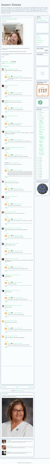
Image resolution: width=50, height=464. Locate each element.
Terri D (6, 181)
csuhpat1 (6, 243)
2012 (39, 171)
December (41, 112)
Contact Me (39, 38)
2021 (39, 157)
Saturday (40, 125)
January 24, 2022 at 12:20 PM (16, 100)
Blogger (30, 462)
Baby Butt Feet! (9, 445)
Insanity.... (8, 451)
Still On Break (41, 152)
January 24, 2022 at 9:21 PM (17, 139)
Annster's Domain (11, 4)
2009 (39, 176)
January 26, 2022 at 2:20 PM (17, 305)
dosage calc (7, 63)
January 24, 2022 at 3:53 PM (20, 147)
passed (10, 63)
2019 (39, 160)
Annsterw (9, 76)
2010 (39, 174)
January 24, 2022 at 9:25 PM (17, 123)
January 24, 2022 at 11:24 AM (13, 85)
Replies (7, 74)
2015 (39, 166)
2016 (39, 165)
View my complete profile (41, 20)
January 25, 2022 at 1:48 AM (13, 258)
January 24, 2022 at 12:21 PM (13, 115)
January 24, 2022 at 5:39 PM (12, 181)
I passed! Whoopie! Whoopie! (41, 121)
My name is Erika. (8, 228)
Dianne (6, 336)
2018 (39, 161)
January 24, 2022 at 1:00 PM (16, 131)
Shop (38, 44)
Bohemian (6, 258)
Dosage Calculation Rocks (41, 141)
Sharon (6, 85)
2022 (39, 111)
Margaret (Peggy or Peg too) (10, 147)
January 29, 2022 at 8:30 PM (17, 282)
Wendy (6, 196)
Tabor (6, 320)
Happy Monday (41, 147)
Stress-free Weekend (41, 132)
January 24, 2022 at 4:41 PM (14, 162)
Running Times (39, 42)
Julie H (6, 115)
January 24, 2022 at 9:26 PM (17, 92)
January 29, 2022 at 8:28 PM (17, 328)
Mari (5, 211)
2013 (39, 169)
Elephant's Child (8, 100)
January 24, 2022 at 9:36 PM (16, 228)
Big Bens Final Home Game (41, 154)
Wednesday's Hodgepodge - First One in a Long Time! (42, 138)
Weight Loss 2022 (40, 40)
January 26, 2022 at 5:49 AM (15, 290)
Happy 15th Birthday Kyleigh (41, 145)
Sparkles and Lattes (8, 305)
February (40, 117)
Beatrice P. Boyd (8, 131)
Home (17, 387)
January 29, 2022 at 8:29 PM (17, 312)
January (40, 118)
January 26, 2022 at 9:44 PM (12, 336)
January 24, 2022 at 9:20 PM (17, 76)
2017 (39, 163)
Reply (6, 72)
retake (13, 63)
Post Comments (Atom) (20, 390)
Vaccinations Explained (41, 150)
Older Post (31, 387)
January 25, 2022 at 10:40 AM (18, 235)
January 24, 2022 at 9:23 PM (17, 170)
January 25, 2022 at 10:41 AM (18, 250)
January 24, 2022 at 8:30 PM (11, 211)
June (40, 115)
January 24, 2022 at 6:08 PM (12, 196)
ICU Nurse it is (5, 393)
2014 (39, 168)
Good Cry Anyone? (41, 134)
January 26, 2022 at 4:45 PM (12, 320)
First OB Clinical (42, 129)
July (40, 114)
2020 (39, 158)
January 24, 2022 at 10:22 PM (13, 243)
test (15, 63)
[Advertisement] (17, 375)
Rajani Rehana (7, 290)
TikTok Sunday (41, 123)
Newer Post (4, 387)
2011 (39, 173)
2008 (39, 177)
